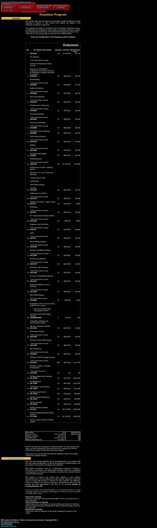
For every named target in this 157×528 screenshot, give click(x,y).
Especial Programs (16, 459)
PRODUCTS (26, 7)
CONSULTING (43, 7)
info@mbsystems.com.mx (10, 521)
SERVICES (8, 7)
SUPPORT (61, 7)
